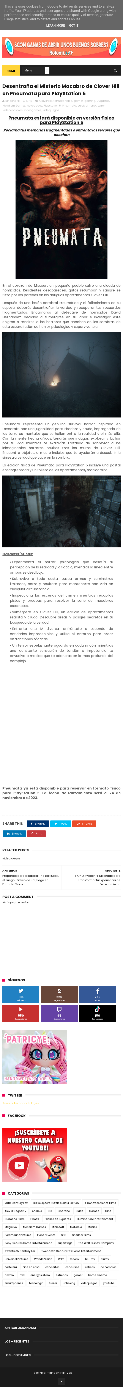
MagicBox (11, 1228)
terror (101, 106)
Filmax (34, 1220)
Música (92, 1228)
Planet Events (46, 1236)
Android (37, 1212)
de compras (109, 1268)
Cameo (94, 1212)
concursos (72, 1268)
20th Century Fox (16, 1204)
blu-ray (90, 1260)
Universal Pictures (16, 1260)
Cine (108, 1212)
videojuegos (51, 111)
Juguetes (103, 102)
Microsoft (58, 1228)
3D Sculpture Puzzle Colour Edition (56, 1204)
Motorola (76, 1228)
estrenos (62, 1276)
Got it (73, 25)
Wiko (61, 1260)
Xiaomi (74, 1260)
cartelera (11, 1268)
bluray (105, 1260)
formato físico (63, 102)
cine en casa (31, 1268)
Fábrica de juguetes (58, 1220)
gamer (78, 102)
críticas (90, 1268)
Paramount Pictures (18, 1236)
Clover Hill (45, 102)
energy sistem (40, 1276)
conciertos (52, 1268)
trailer (53, 1284)
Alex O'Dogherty (15, 1212)
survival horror (87, 106)
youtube (109, 1284)
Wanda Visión (43, 1260)
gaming (89, 102)
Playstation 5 (52, 106)
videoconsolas (13, 111)
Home (11, 71)
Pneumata (69, 106)
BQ (50, 1212)
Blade (79, 1212)
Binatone (64, 1212)
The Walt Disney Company (96, 1244)
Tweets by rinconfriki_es (20, 1104)
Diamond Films (15, 1220)
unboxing (69, 1284)
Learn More (55, 25)
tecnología (36, 1284)
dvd (22, 1276)
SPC (63, 1236)
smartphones (14, 1284)
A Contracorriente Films (100, 1204)
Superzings (65, 1244)
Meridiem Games (14, 106)
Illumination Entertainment (95, 1220)
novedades (34, 106)
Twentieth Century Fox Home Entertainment (71, 1252)
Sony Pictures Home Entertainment (28, 1244)
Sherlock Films (81, 1236)
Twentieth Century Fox (20, 1252)
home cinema (97, 1276)
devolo (9, 1276)
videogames (32, 111)
